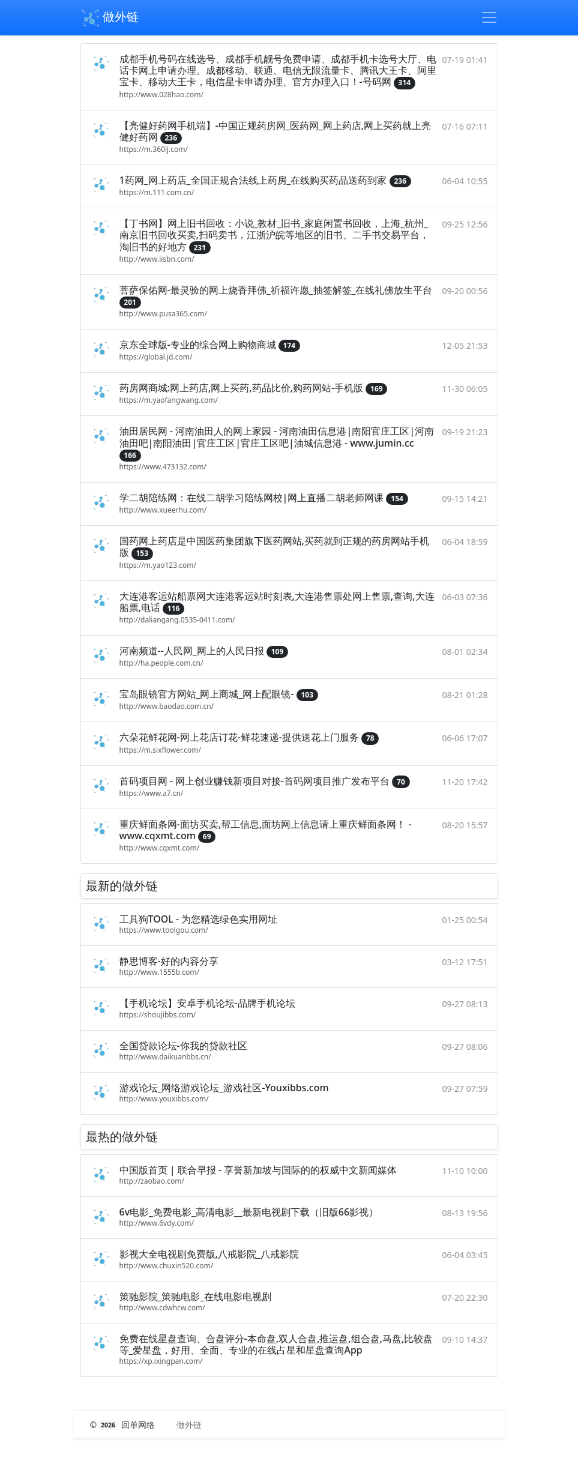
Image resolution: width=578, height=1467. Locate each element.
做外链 (109, 18)
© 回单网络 (124, 1424)
